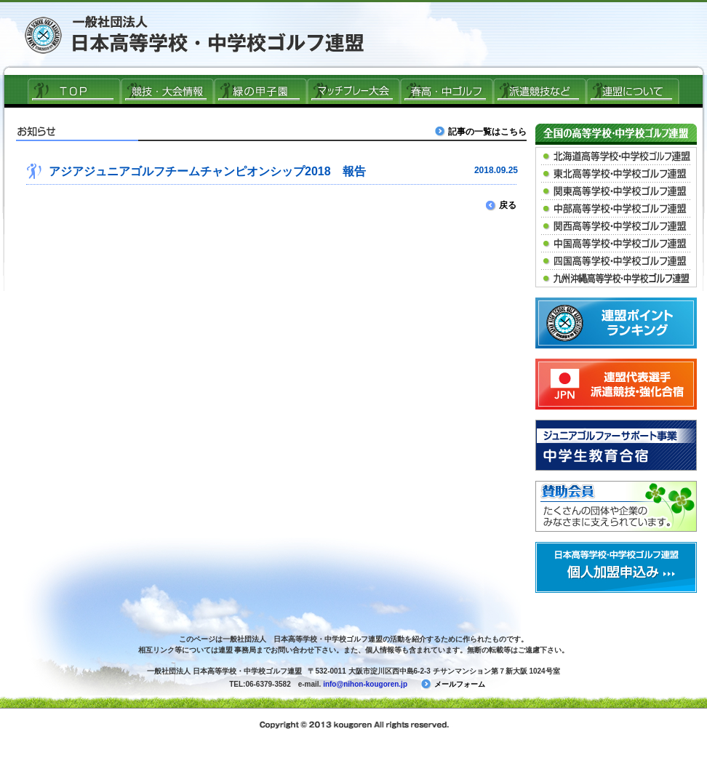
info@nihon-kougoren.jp (365, 684)
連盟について (632, 91)
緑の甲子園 (260, 91)
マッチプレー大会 (353, 91)
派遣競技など (539, 91)
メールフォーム (453, 684)
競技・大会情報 (167, 91)
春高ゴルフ (446, 91)
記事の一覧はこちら (482, 131)
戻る (501, 205)
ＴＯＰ (74, 91)
